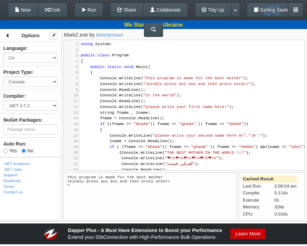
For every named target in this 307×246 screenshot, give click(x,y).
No (27, 150)
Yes (10, 150)
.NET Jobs (12, 169)
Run (89, 10)
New (23, 10)
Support (10, 175)
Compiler (13, 96)
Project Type (17, 72)
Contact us (13, 192)
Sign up (271, 13)
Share (126, 10)
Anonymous (109, 35)
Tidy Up (213, 10)
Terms (8, 186)
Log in (273, 6)
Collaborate (165, 10)
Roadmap (12, 180)
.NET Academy (16, 163)
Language (14, 48)
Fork (52, 10)
